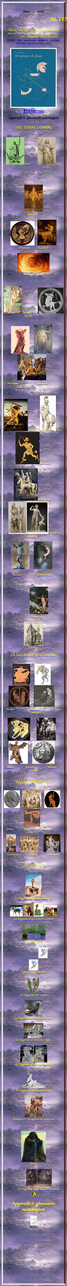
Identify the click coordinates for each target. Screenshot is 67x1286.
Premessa (33, 111)
